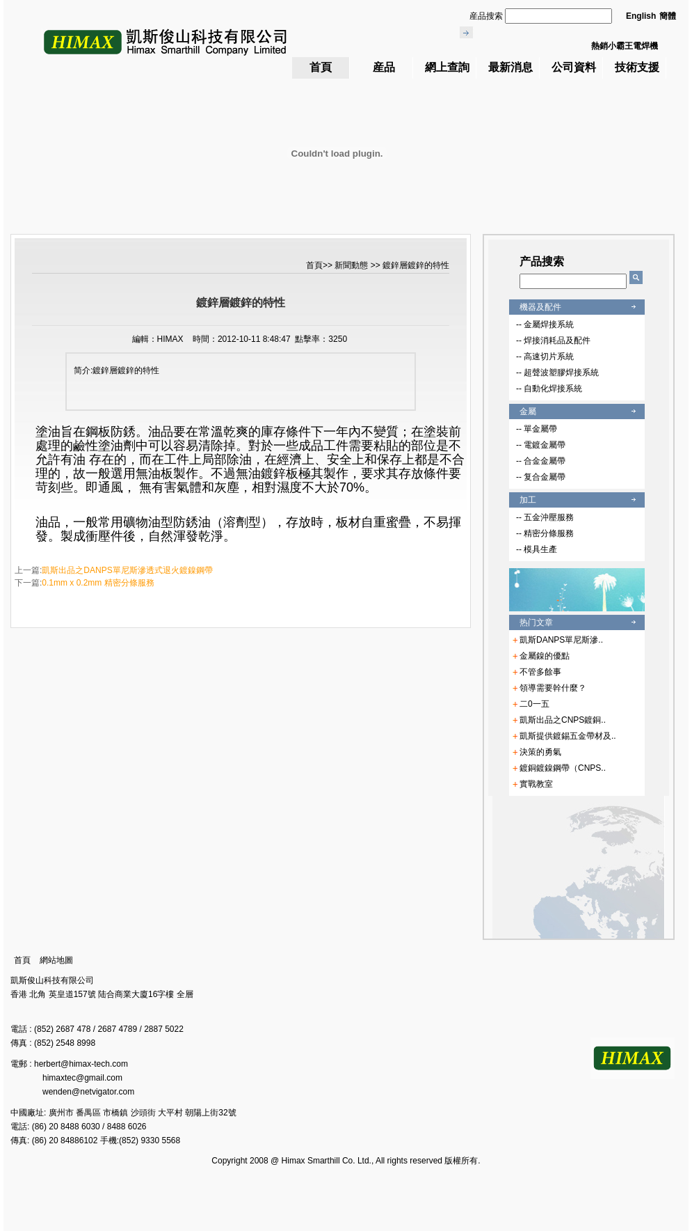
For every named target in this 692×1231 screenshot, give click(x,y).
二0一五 (534, 704)
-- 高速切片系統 (545, 356)
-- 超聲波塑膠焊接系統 (557, 372)
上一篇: (114, 570)
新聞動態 (352, 265)
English (641, 16)
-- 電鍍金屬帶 (540, 445)
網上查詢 (447, 67)
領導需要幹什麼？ (553, 688)
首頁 (320, 67)
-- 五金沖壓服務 (545, 517)
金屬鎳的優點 (545, 656)
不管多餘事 (540, 672)
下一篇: (84, 583)
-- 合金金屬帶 (540, 461)
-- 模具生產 (536, 549)
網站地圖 (56, 960)
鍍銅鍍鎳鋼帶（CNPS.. (563, 768)
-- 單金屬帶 (536, 429)
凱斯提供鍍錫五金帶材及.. (568, 736)
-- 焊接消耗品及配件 (553, 340)
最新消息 (510, 67)
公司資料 (574, 67)
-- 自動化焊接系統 (549, 388)
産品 (384, 67)
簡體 (667, 16)
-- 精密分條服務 (545, 533)
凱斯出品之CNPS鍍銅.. (563, 720)
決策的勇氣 (540, 752)
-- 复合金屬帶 (540, 477)
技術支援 (637, 67)
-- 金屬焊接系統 (545, 324)
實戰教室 (536, 784)
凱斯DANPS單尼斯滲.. (561, 640)
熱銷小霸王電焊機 (624, 46)
